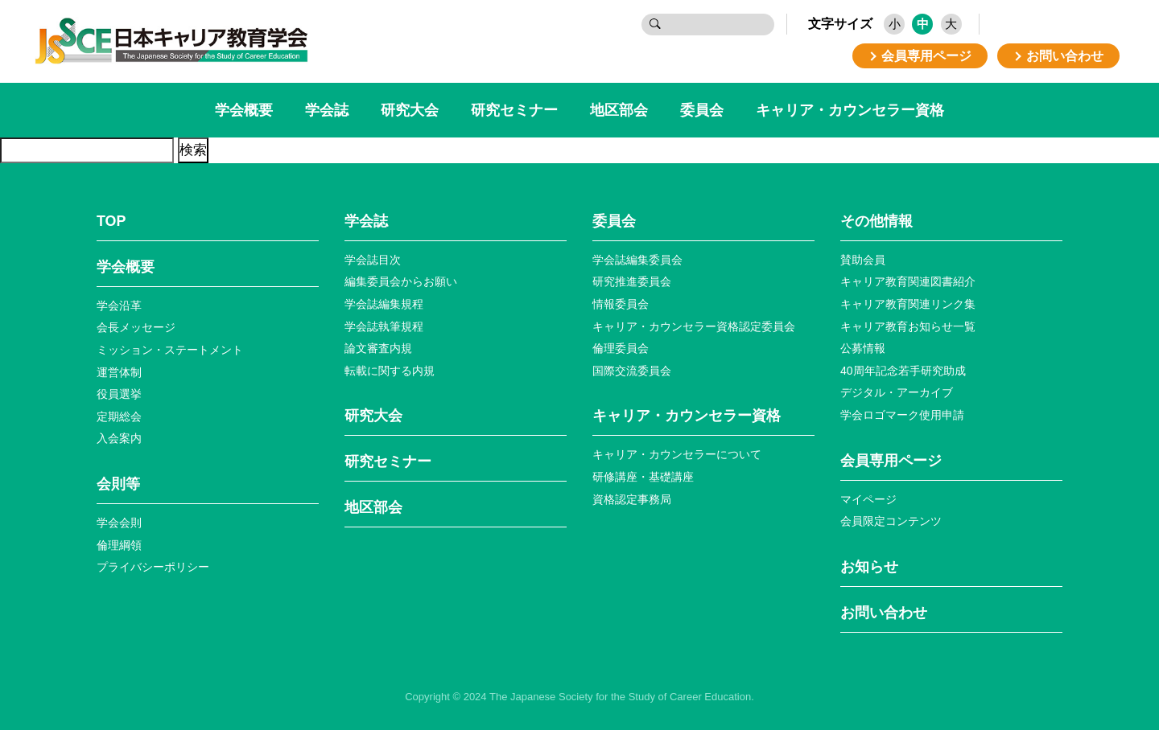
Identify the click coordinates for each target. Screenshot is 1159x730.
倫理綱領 (119, 545)
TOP (111, 221)
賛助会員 (862, 259)
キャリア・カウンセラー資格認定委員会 (693, 326)
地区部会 (619, 110)
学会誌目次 (372, 259)
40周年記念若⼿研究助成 (903, 370)
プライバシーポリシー (153, 566)
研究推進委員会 (631, 281)
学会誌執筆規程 (383, 326)
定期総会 (119, 416)
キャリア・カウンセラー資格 (850, 110)
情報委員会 (620, 303)
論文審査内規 (378, 348)
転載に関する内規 (389, 370)
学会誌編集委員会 (637, 259)
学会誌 (327, 110)
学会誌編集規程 (383, 303)
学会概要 (244, 110)
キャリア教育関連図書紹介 (907, 281)
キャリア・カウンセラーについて (676, 454)
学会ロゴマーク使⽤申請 (902, 414)
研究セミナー (514, 110)
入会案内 (119, 438)
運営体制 (119, 372)
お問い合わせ (883, 613)
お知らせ (869, 567)
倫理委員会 (620, 348)
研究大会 (410, 110)
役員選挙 (119, 394)
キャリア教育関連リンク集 (907, 303)
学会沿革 (119, 305)
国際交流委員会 (631, 370)
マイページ (868, 499)
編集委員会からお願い (400, 281)
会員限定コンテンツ (891, 521)
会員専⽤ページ (891, 461)
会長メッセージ (136, 327)
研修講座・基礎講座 (643, 476)
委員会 (702, 110)
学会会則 (119, 522)
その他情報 (876, 221)
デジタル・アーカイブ (896, 392)
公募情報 (862, 348)
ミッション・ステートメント (170, 349)
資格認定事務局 (631, 499)
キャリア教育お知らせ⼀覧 (907, 326)
